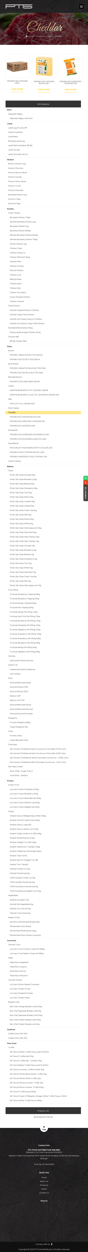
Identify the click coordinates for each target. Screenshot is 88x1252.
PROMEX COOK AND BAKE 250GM (25, 382)
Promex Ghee (16, 736)
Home (44, 1178)
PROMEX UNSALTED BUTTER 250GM (26, 355)
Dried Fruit (13, 665)
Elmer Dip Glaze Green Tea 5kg (23, 510)
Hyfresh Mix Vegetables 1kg (21, 904)
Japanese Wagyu (15, 114)
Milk (10, 399)
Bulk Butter (13, 364)
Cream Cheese (14, 461)
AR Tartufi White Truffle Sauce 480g (26, 1101)
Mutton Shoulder (15, 190)
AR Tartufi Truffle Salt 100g (21, 1056)
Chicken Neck (16, 284)
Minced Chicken (17, 270)
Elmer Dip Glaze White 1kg (21, 568)
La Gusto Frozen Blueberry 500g (24, 794)
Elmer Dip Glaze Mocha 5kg (22, 519)
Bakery (10, 466)
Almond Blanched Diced (20, 683)
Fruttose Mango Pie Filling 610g (23, 647)
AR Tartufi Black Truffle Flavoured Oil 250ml (29, 1065)
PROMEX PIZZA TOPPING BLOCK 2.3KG (27, 452)
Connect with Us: (43, 1244)
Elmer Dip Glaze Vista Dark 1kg (23, 572)
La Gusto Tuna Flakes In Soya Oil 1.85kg (27, 953)
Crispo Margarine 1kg (19, 727)
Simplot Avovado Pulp (19, 900)
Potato (11, 811)
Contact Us (44, 1193)
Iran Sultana (15, 674)
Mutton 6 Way (14, 204)
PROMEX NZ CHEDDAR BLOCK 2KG (25, 417)
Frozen (10, 781)
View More (17, 89)
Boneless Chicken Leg (19, 226)
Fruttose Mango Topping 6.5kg (23, 603)
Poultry (10, 209)
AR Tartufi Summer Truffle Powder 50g (27, 1070)
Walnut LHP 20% (17, 700)
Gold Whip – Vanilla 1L (19, 775)
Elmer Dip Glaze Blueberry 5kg (23, 479)
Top (44, 1129)
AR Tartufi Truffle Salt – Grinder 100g (26, 1061)
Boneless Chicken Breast (20, 231)
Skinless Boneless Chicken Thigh (24, 239)
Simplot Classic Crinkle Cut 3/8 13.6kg (25, 834)
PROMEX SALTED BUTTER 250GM (25, 359)
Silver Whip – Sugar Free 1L (21, 771)
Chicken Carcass (17, 266)
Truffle (11, 1047)
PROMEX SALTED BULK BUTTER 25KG (26, 373)
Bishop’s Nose (15, 279)
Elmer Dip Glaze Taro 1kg (20, 563)
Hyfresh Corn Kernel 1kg (20, 909)
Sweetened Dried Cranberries (22, 669)
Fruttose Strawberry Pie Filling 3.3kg (25, 634)
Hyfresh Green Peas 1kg (20, 913)
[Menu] (81, 6)
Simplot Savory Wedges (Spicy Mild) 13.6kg (28, 816)
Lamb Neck (13, 137)
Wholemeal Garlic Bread (20, 926)
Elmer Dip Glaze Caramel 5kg (22, 501)
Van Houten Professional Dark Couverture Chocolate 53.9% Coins (38, 753)
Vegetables (13, 895)
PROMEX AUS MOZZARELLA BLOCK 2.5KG (28, 439)
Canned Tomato (15, 980)
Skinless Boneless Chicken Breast (24, 235)
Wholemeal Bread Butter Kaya (23, 931)
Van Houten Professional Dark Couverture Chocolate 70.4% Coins (38, 749)
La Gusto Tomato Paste (20, 998)
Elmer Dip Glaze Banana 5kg (22, 484)
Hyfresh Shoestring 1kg (20, 873)
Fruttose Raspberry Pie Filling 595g (25, 652)
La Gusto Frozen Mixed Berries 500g (25, 798)
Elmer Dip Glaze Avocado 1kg (22, 546)
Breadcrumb (13, 1002)
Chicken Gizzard (17, 301)
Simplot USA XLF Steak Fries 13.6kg (25, 820)
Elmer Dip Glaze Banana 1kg (22, 554)
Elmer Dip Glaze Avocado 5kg (22, 475)
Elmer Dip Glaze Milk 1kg (20, 581)
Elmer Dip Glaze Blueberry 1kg (23, 550)
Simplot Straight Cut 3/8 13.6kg (23, 842)
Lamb (9, 124)
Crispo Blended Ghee (19, 740)
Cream (11, 386)
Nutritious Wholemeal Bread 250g (24, 922)
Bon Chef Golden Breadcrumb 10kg (25, 1020)
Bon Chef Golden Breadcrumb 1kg (25, 1024)
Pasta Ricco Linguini (18, 967)
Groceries (11, 941)
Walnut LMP (15, 696)
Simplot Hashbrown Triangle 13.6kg (25, 847)
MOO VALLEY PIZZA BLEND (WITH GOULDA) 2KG (31, 448)
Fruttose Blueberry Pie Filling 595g (25, 643)
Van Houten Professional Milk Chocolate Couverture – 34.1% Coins (38, 762)
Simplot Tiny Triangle (19, 864)
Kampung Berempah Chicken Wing (25, 332)
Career (44, 1189)
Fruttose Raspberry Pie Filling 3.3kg (25, 630)
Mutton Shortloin (15, 168)
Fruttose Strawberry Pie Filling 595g (25, 638)
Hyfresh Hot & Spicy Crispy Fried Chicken (27, 323)
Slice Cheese (13, 408)
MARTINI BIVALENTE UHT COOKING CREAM (29, 390)
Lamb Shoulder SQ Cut (18, 154)
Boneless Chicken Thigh (20, 217)
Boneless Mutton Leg (17, 195)
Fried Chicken (14, 306)
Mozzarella (13, 430)
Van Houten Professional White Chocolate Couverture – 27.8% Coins (39, 758)
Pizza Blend (13, 443)
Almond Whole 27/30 (19, 687)
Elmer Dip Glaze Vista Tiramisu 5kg (24, 537)
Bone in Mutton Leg (17, 164)
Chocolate (12, 745)
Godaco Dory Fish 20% (17, 1038)
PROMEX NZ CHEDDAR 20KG (22, 426)
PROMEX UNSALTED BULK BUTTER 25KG (28, 368)
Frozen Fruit (13, 785)
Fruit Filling (13, 590)
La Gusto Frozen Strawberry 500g (24, 789)
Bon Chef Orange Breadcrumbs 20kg (26, 1007)
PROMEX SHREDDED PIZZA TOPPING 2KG (28, 457)
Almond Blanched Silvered (21, 709)
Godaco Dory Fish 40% (17, 1034)
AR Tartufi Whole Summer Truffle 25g (26, 1083)
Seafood (11, 1030)
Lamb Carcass (14, 150)
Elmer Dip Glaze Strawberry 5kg (23, 488)
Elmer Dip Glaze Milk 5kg (20, 515)
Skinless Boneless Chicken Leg (23, 222)
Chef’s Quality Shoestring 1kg (22, 882)
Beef (9, 110)
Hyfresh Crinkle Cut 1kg (20, 869)
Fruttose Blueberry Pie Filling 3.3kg (25, 621)
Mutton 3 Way (14, 199)
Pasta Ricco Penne (18, 971)
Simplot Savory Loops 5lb (20, 825)
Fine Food (11, 1043)
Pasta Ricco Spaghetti (19, 962)
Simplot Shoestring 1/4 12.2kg (22, 838)
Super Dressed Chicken (20, 297)
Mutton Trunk (14, 186)
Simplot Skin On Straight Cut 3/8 (24, 860)
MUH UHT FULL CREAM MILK (22, 404)
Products (44, 1185)
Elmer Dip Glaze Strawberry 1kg (23, 559)
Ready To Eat (14, 917)
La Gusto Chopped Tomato (21, 993)
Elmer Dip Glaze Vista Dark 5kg (23, 532)
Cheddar (12, 412)
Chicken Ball (13, 337)
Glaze (10, 471)
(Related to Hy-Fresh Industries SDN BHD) (44, 1152)
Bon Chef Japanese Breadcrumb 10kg (26, 1015)
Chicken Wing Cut (17, 253)
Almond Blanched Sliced (20, 705)
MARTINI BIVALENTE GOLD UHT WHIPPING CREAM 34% (34, 395)
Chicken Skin (15, 288)
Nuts (10, 678)
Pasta (10, 958)
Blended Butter (15, 377)
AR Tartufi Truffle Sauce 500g (23, 1092)
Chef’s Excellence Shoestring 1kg (24, 887)
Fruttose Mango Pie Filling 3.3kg (24, 612)
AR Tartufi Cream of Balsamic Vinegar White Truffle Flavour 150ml (38, 1096)
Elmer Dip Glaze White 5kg (21, 524)
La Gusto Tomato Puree (20, 989)
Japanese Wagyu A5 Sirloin (21, 118)
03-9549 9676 (48, 1164)
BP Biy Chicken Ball (18, 341)
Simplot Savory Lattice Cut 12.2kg (24, 829)
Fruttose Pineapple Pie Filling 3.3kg (25, 625)
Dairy (9, 346)
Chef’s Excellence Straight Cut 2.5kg (25, 891)
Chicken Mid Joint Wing (20, 257)
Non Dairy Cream (15, 767)
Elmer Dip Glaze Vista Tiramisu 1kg (24, 541)
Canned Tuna (14, 945)
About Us (44, 1181)
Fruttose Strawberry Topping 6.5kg (25, 594)
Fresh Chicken (14, 213)
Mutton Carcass (15, 177)
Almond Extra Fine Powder (21, 714)
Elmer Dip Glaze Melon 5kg (21, 497)
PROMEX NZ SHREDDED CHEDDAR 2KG (27, 421)
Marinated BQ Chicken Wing (20, 328)
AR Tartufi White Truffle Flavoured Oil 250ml (29, 1052)
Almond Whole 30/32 (19, 692)
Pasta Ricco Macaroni (19, 976)
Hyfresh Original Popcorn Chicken (24, 310)
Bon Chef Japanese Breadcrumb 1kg (25, 1011)
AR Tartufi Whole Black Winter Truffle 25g (28, 1074)
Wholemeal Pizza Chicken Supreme (25, 935)
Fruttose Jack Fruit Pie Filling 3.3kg (25, 616)
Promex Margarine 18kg (20, 722)
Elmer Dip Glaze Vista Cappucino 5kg (25, 528)
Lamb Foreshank (15, 132)
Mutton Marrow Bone (17, 173)
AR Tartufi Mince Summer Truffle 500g (27, 1087)
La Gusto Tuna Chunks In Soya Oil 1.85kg (27, 949)
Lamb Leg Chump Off (17, 128)
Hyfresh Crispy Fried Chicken (22, 315)
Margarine (12, 718)
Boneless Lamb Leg (16, 141)
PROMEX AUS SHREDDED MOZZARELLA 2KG (29, 435)
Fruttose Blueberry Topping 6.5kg (24, 599)
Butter (11, 351)
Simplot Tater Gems (18, 856)
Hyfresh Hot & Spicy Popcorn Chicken (26, 319)
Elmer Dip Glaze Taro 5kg (21, 493)
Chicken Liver (15, 275)
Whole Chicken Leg (18, 244)
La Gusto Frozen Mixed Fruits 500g (25, 803)
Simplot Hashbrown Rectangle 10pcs (25, 851)
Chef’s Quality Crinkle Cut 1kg (22, 878)
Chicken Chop (16, 248)
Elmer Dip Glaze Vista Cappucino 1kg (25, 585)
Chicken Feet (15, 262)
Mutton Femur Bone (17, 181)
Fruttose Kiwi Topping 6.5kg (22, 608)
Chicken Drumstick (18, 293)
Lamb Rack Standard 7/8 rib (20, 145)
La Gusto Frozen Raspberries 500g (24, 807)
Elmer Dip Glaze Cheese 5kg (22, 506)
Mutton (10, 160)
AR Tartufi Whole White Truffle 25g (25, 1078)
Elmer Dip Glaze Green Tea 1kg (23, 577)
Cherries (11, 656)
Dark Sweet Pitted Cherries (21, 661)
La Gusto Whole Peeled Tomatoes (24, 984)
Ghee (10, 731)
